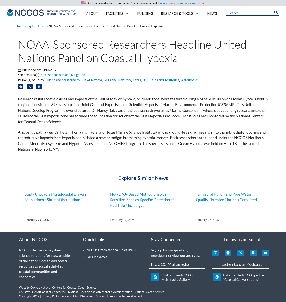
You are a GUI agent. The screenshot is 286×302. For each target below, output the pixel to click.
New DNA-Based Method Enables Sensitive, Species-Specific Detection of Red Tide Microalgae (142, 200)
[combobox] (249, 12)
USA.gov (24, 292)
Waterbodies (190, 80)
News (212, 13)
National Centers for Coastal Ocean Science (68, 287)
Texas (137, 80)
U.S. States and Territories (161, 80)
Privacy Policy (51, 296)
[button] (20, 86)
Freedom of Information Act (124, 296)
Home (20, 26)
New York (124, 80)
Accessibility (70, 296)
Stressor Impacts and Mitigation (63, 75)
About (92, 13)
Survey (100, 296)
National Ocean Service (149, 292)
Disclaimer (87, 296)
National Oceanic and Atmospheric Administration (100, 292)
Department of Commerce (49, 292)
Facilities (117, 14)
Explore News (36, 26)
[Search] (276, 12)
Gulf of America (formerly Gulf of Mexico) (73, 80)
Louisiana (110, 80)
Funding (145, 13)
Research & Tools (180, 14)
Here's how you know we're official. (181, 3)
